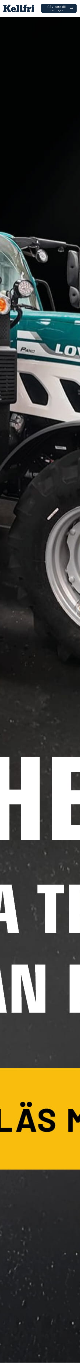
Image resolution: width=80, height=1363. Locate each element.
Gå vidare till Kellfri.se (60, 8)
